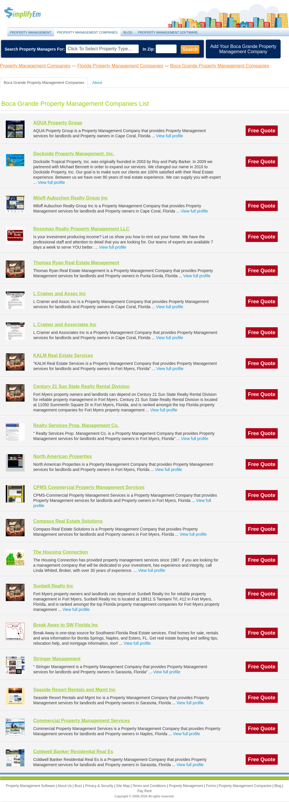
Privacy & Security (99, 786)
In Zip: (149, 49)
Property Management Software (168, 32)
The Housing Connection (60, 552)
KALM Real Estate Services (63, 355)
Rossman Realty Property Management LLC (81, 228)
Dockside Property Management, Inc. (73, 153)
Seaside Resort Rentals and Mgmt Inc (74, 689)
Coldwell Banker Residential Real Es (73, 751)
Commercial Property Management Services (81, 720)
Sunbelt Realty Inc (53, 585)
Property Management (29, 13)
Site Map (123, 786)
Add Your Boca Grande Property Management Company (243, 49)
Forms (211, 786)
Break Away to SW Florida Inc (65, 624)
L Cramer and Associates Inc (65, 324)
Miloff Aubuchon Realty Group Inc (70, 197)
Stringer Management (57, 658)
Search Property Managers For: (35, 49)
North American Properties (62, 456)
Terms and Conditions (150, 786)
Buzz (79, 786)
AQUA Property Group (57, 122)
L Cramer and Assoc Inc (59, 293)
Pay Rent (144, 791)
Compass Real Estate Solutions (68, 521)
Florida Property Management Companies (120, 65)
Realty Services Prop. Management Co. (76, 425)
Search (190, 49)
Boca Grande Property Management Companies (219, 65)
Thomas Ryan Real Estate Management (76, 262)
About (97, 82)
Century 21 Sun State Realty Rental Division (81, 386)
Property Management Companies (87, 32)
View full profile (169, 136)
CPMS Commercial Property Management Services (88, 487)
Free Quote (261, 131)
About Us (65, 786)
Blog (127, 32)
